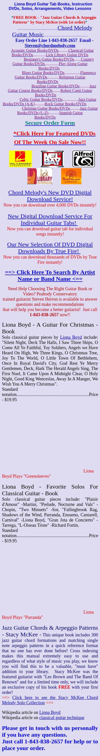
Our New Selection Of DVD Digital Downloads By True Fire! (50, 247)
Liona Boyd (71, 337)
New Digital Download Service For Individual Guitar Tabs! (50, 219)
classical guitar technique (61, 717)
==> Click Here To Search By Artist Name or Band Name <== (50, 275)
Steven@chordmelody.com (50, 45)
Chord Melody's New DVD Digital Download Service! (50, 195)
